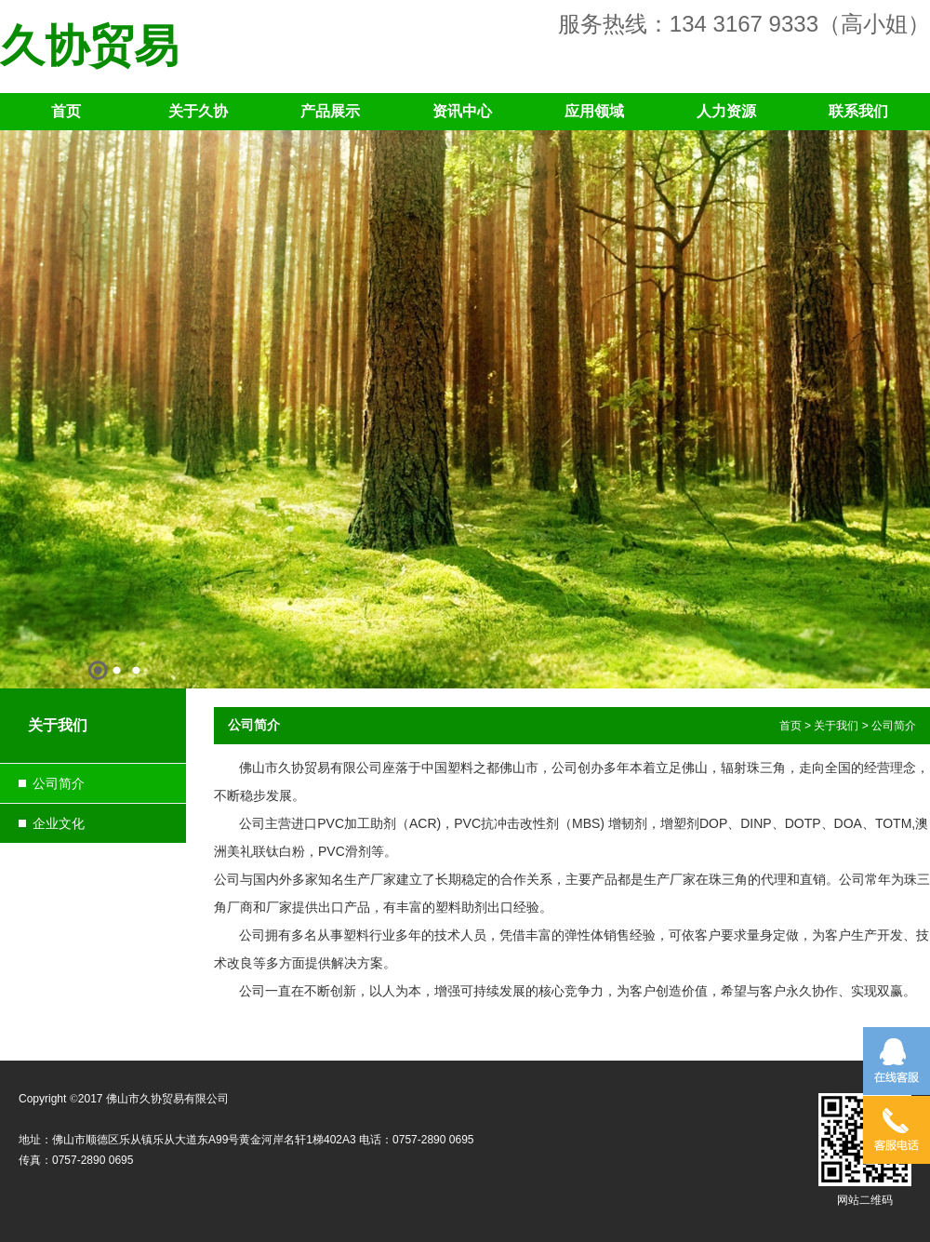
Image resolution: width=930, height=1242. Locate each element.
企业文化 (59, 823)
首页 (66, 111)
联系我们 (858, 111)
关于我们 (836, 725)
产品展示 (330, 111)
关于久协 (198, 111)
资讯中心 (462, 111)
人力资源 (726, 111)
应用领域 (594, 111)
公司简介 (59, 783)
